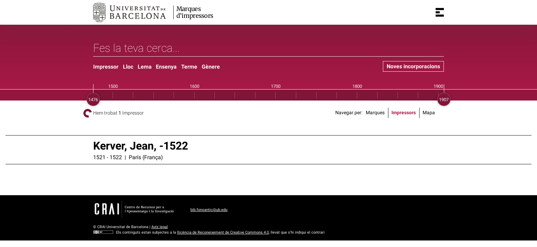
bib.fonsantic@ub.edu (208, 210)
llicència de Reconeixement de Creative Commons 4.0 (223, 232)
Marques (375, 113)
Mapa (429, 113)
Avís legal (159, 227)
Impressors (403, 113)
